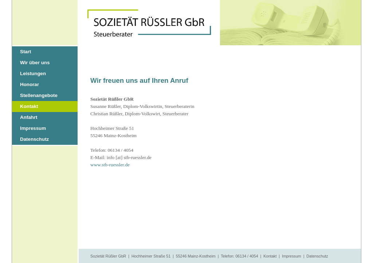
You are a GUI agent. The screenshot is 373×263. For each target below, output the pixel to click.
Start (25, 51)
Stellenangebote (39, 95)
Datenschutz (34, 139)
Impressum (33, 128)
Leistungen (33, 73)
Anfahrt (28, 117)
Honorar (29, 84)
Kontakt (29, 106)
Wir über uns (35, 62)
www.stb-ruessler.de (110, 164)
